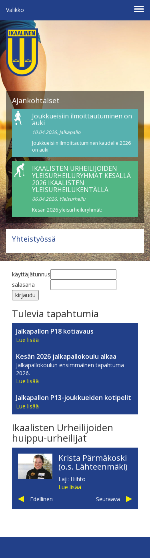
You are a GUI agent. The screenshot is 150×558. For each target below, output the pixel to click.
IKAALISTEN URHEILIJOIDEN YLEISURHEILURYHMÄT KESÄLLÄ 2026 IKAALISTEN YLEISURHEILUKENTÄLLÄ (81, 179)
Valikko (15, 10)
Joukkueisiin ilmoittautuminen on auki (82, 120)
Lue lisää (27, 340)
